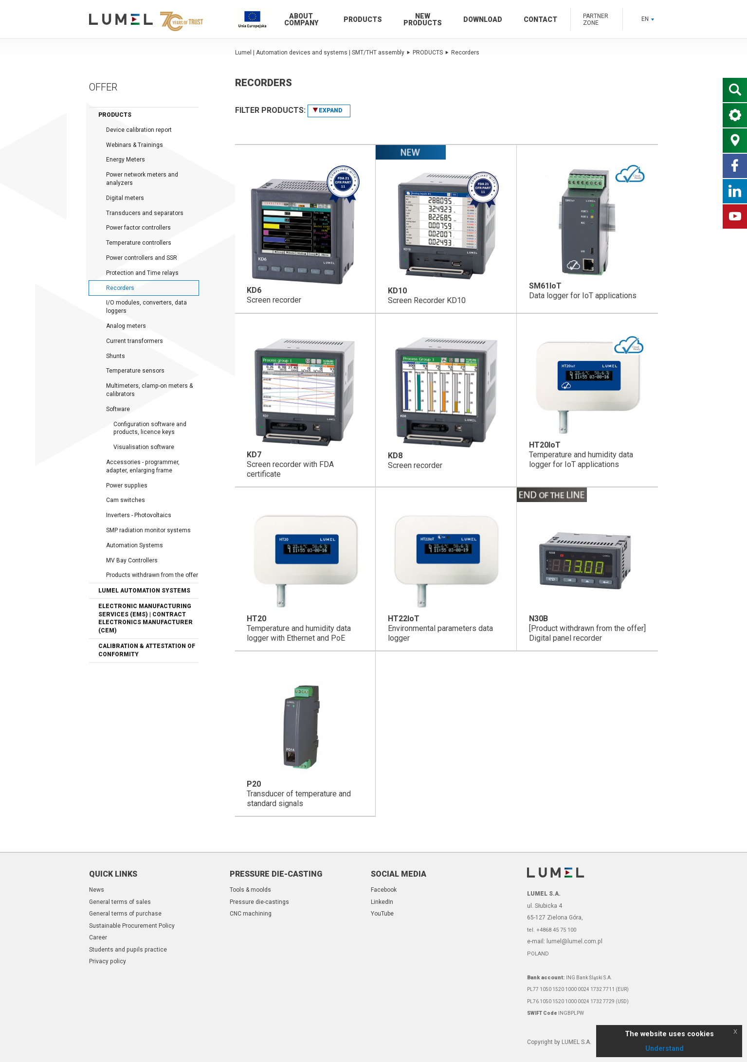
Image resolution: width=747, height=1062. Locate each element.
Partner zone (595, 19)
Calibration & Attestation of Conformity (146, 650)
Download (482, 19)
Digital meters (125, 198)
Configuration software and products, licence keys (149, 428)
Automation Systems (134, 545)
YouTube (382, 913)
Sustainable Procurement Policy (132, 925)
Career (98, 937)
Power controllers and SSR (141, 257)
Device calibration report (139, 129)
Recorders (120, 288)
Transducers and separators (144, 213)
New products (422, 19)
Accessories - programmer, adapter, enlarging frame (143, 466)
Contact (540, 19)
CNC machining (251, 913)
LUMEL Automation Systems (144, 590)
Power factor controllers (138, 227)
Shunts (115, 356)
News (96, 889)
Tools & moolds (250, 889)
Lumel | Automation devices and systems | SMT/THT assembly (322, 52)
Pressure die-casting (276, 874)
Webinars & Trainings (134, 145)
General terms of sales (120, 902)
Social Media (398, 874)
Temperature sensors (135, 370)
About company (301, 19)
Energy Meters (125, 159)
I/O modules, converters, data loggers (146, 306)
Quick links (113, 874)
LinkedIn (382, 902)
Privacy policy (107, 961)
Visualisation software (143, 447)
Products (363, 19)
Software (118, 409)
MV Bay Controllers (132, 560)
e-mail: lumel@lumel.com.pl (564, 941)
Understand (664, 1048)
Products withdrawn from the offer (152, 575)
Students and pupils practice (128, 949)
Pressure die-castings (259, 902)
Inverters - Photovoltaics (138, 515)
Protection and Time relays (142, 273)
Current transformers (134, 341)
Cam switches (125, 500)
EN (647, 19)
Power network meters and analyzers (142, 178)
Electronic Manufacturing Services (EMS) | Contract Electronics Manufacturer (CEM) (145, 618)
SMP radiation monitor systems (148, 530)
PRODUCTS (431, 52)
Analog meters (126, 326)
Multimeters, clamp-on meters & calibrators (149, 389)
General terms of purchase (125, 913)
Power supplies (126, 485)
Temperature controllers (138, 242)
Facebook (384, 889)
